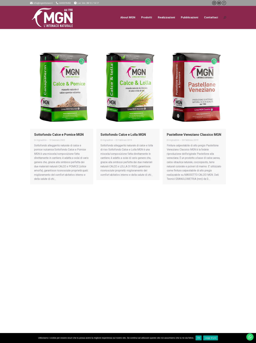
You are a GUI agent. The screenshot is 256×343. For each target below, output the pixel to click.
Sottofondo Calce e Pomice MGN (59, 135)
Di (40, 140)
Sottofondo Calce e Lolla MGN (123, 135)
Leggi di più (210, 338)
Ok (198, 338)
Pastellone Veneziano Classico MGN (194, 135)
